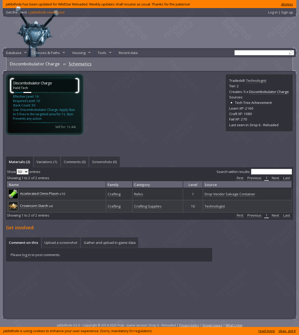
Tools (102, 52)
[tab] (19, 162)
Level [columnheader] (193, 184)
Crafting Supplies (148, 206)
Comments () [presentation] (75, 161)
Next (275, 178)
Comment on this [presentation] (23, 242)
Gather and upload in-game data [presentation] (110, 242)
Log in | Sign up (280, 12)
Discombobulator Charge (269, 91)
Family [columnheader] (113, 184)
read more (266, 331)
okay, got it (287, 331)
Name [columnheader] (14, 184)
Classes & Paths (47, 52)
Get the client (35, 12)
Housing (79, 52)
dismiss (287, 4)
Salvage (232, 194)
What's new (234, 325)
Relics (138, 194)
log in (26, 254)
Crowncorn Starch (34, 205)
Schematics (80, 64)
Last (286, 178)
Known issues (212, 325)
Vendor (219, 194)
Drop (208, 194)
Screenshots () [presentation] (104, 161)
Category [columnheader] (142, 184)
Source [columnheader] (211, 184)
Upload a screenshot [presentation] (60, 242)
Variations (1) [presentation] (46, 161)
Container (247, 194)
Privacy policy (189, 325)
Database (14, 52)
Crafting (114, 194)
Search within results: (254, 171)
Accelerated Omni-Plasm (39, 193)
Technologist (256, 80)
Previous (254, 178)
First (240, 178)
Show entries (23, 171)
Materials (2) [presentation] (19, 161)
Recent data (128, 52)
